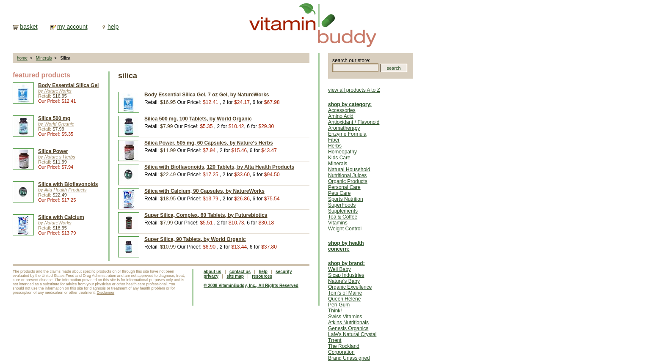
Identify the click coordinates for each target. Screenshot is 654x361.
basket (28, 26)
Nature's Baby (344, 281)
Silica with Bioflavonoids (68, 184)
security (284, 271)
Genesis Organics (348, 328)
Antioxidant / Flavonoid (353, 122)
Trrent (335, 340)
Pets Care (339, 193)
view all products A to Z (354, 90)
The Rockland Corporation (343, 349)
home (22, 58)
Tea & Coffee (342, 217)
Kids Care (339, 158)
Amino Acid (340, 116)
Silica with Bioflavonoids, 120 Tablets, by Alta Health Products (219, 167)
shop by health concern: (346, 246)
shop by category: (350, 104)
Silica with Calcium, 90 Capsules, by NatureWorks (204, 191)
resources (262, 276)
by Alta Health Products (62, 189)
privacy (211, 276)
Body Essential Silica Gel (68, 85)
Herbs (335, 146)
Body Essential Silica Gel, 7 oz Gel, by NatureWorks (206, 95)
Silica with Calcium (61, 217)
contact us (240, 271)
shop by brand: (346, 263)
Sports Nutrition (345, 199)
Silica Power (53, 151)
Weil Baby (339, 269)
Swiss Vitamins (345, 317)
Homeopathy (342, 152)
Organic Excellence (350, 287)
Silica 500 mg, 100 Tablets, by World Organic (198, 119)
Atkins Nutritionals (348, 322)
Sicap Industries (346, 275)
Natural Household (349, 169)
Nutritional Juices (347, 175)
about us (212, 271)
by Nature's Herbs (56, 156)
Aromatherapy (344, 128)
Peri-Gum (339, 305)
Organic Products (347, 181)
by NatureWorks (55, 90)
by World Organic (56, 123)
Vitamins (338, 223)
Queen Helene (344, 299)
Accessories (342, 110)
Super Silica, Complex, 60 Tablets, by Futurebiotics (206, 215)
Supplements (343, 211)
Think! (335, 311)
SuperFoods (342, 205)
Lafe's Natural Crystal (352, 334)
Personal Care (344, 187)
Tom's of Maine (345, 293)
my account (72, 26)
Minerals (44, 58)
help (113, 26)
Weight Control (344, 229)
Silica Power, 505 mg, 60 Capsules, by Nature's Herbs (208, 143)
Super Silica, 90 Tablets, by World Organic (195, 239)
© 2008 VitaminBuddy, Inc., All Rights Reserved (251, 285)
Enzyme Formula (347, 134)
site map (235, 276)
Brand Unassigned (349, 358)
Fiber (333, 140)
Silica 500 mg (54, 118)
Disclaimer (106, 292)
